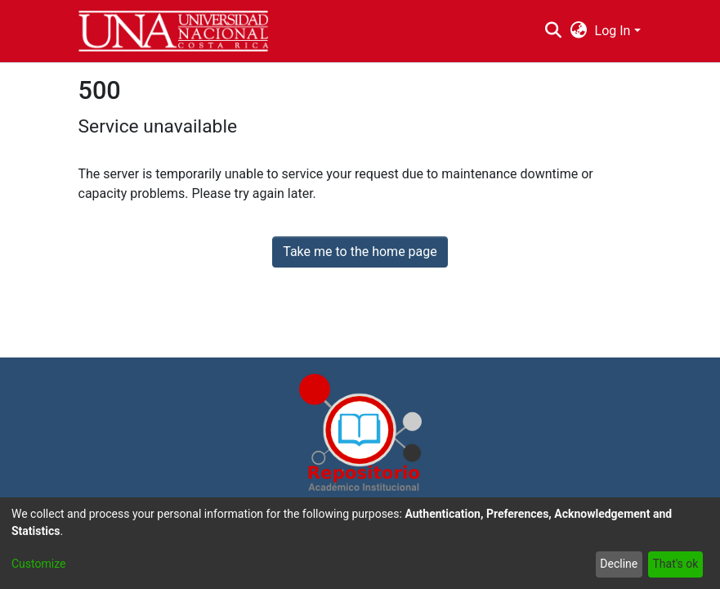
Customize (38, 563)
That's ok (675, 563)
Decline (618, 563)
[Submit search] (553, 31)
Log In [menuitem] (613, 30)
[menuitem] (578, 31)
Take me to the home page (360, 251)
